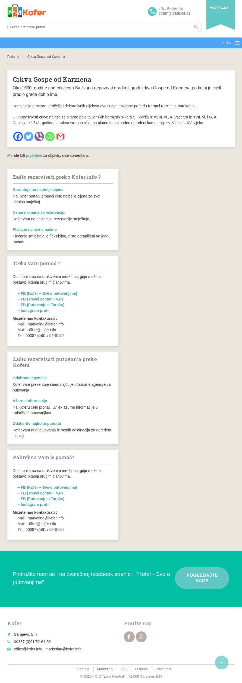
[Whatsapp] (50, 136)
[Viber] (39, 136)
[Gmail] (60, 136)
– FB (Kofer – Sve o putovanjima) (47, 293)
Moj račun (219, 8)
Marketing (104, 669)
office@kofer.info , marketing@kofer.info (47, 649)
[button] (226, 42)
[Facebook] (18, 136)
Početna (13, 57)
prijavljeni (34, 155)
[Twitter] (28, 136)
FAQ (123, 669)
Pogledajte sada (202, 578)
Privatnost (163, 669)
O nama (141, 669)
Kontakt (83, 669)
